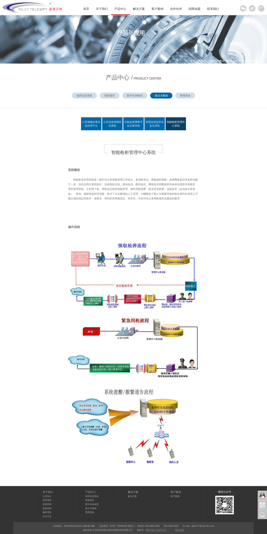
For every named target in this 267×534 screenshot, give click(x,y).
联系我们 (213, 8)
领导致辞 (47, 500)
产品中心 (120, 8)
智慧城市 (109, 95)
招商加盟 (194, 8)
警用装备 (185, 95)
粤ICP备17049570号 (156, 530)
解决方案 (139, 8)
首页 (86, 8)
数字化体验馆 (135, 95)
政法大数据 (218, 60)
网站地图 (179, 530)
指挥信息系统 (84, 95)
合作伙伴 (176, 8)
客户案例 (157, 8)
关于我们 (102, 8)
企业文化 (47, 516)
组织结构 (47, 508)
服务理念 (47, 512)
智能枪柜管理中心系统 (241, 60)
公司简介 (47, 496)
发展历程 (47, 504)
